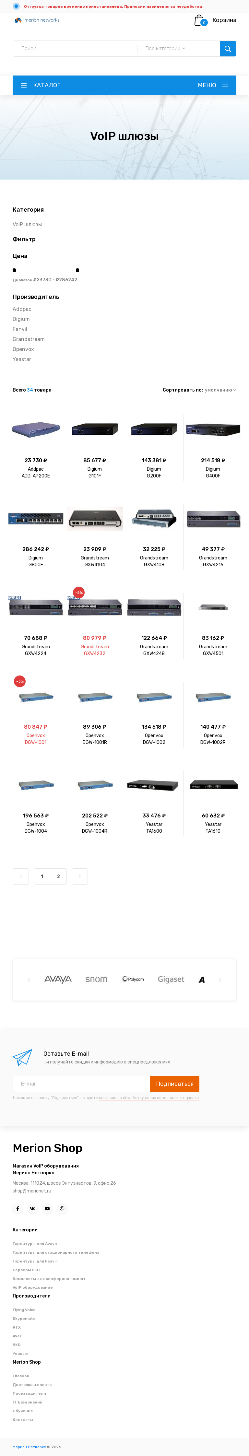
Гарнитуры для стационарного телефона (56, 1252)
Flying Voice (24, 1310)
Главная (21, 1376)
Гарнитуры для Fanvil (34, 1261)
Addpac (22, 309)
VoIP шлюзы (27, 224)
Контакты (23, 1419)
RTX (17, 1327)
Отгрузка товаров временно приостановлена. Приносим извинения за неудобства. (114, 6)
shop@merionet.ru (32, 1191)
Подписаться (175, 1083)
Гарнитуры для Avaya (35, 1243)
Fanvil (20, 329)
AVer (17, 1336)
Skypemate (24, 1318)
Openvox (23, 349)
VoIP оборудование (33, 1287)
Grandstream (29, 339)
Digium (21, 319)
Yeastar (22, 359)
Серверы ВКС (26, 1270)
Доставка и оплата (32, 1384)
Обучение (23, 1411)
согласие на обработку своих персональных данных (149, 1098)
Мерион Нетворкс (29, 1447)
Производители (29, 1393)
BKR (16, 1345)
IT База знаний (27, 1402)
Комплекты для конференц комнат (49, 1278)
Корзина (224, 20)
